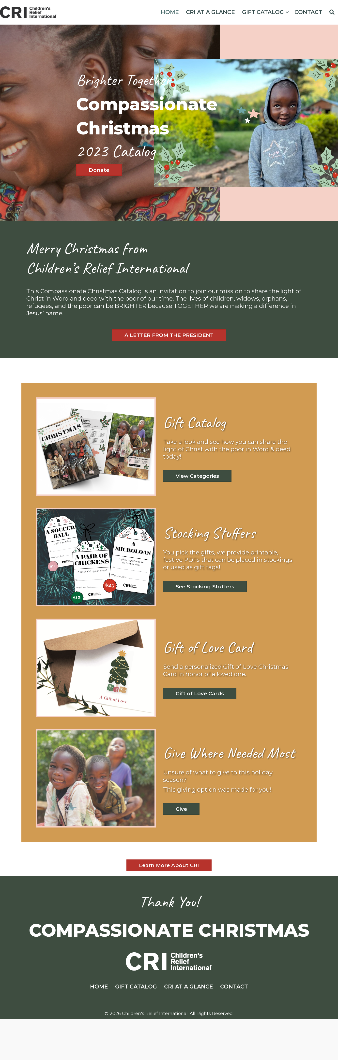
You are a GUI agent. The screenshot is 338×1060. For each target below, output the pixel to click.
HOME (170, 12)
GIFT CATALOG (263, 12)
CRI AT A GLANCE (210, 12)
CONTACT (308, 12)
